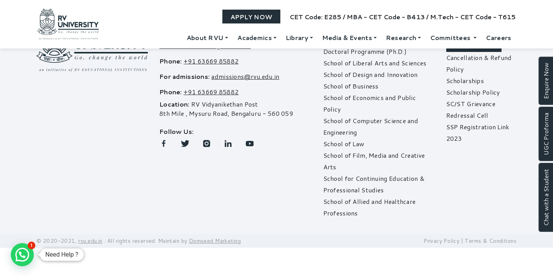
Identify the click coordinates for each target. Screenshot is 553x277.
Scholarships (465, 80)
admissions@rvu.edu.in (245, 76)
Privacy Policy (441, 241)
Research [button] (401, 37)
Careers (498, 37)
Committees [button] (451, 37)
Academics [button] (254, 37)
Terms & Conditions (491, 241)
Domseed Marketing (215, 241)
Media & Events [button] (347, 37)
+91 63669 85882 (211, 61)
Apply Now (251, 16)
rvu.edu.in (90, 241)
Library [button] (297, 37)
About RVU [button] (205, 37)
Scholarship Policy (473, 92)
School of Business (351, 86)
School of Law (343, 143)
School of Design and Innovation (370, 74)
